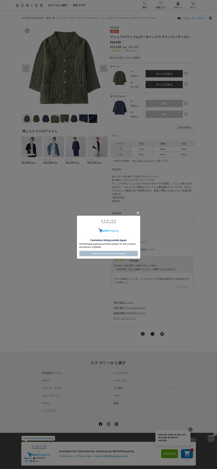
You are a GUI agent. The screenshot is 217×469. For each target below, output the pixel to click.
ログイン (136, 249)
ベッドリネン (49, 410)
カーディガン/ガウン (88, 18)
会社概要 (79, 442)
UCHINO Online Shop (32, 18)
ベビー (117, 395)
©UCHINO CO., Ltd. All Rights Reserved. (108, 463)
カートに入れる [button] (164, 73)
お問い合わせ (109, 455)
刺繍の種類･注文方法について (129, 312)
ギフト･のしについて (125, 318)
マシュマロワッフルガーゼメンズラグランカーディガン (128, 18)
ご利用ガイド (64, 442)
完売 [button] (164, 103)
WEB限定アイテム (52, 372)
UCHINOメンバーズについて (127, 449)
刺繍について (82, 449)
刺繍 (115, 403)
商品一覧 (50, 18)
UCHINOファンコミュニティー (143, 442)
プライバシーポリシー (99, 442)
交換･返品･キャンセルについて (130, 307)
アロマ (45, 403)
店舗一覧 (119, 442)
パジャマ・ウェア (66, 18)
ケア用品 (118, 388)
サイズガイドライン (142, 160)
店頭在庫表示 (185, 127)
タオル (45, 380)
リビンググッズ (50, 395)
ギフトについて (100, 449)
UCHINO (114, 27)
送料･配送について (123, 302)
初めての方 (79, 5)
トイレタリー (120, 372)
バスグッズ (119, 380)
